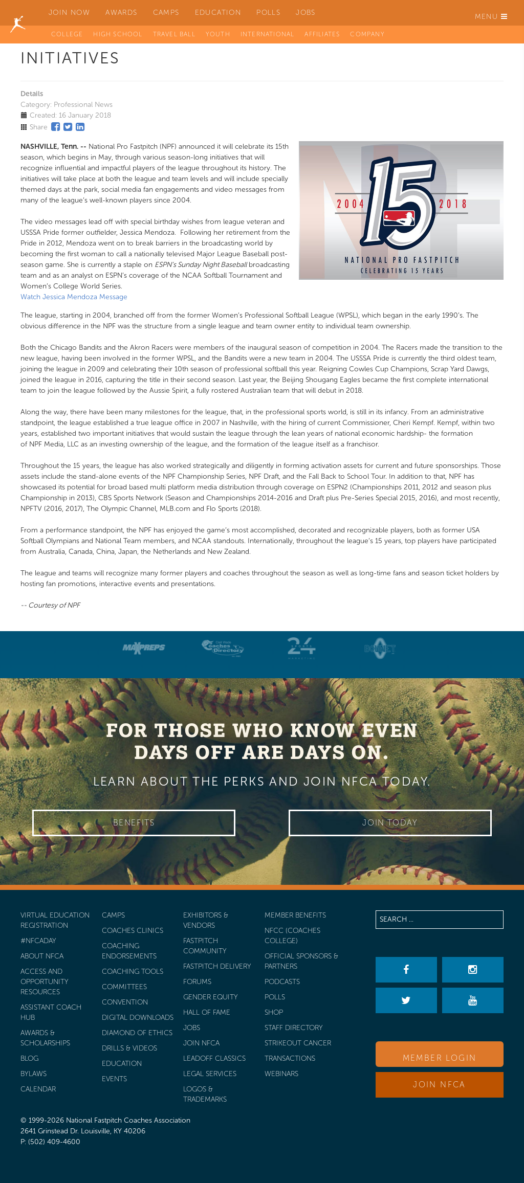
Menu (491, 16)
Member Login (440, 1058)
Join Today (390, 823)
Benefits (134, 823)
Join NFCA (439, 1084)
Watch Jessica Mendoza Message (73, 297)
